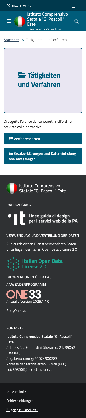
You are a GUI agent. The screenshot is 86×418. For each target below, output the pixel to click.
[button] (73, 6)
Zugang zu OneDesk (22, 409)
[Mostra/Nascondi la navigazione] (9, 21)
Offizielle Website (20, 5)
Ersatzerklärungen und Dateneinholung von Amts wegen (42, 156)
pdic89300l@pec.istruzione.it (29, 369)
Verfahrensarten (24, 138)
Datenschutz (16, 391)
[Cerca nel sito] (76, 21)
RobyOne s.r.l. (16, 310)
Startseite (11, 39)
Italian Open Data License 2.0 (54, 249)
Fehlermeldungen (20, 400)
